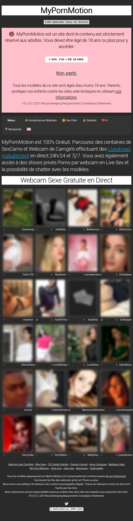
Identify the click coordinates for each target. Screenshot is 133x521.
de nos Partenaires (115, 476)
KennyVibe (28, 455)
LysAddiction (125, 455)
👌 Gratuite (89, 120)
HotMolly (60, 229)
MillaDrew (93, 455)
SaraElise (93, 319)
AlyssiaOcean (60, 409)
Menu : (12, 120)
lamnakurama (93, 274)
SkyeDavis (60, 274)
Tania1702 (28, 274)
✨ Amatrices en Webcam (41, 120)
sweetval (28, 319)
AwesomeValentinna (93, 409)
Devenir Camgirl (79, 464)
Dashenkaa (28, 229)
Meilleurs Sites (117, 464)
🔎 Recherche (12, 129)
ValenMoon (125, 364)
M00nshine (125, 229)
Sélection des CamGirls (21, 464)
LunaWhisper (60, 364)
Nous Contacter (98, 464)
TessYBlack (60, 455)
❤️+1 (105, 120)
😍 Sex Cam (69, 120)
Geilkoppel (126, 319)
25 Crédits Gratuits (58, 464)
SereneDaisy (28, 364)
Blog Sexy (41, 464)
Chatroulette (96, 468)
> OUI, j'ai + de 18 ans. (66, 59)
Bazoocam (82, 468)
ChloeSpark (125, 274)
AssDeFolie (61, 319)
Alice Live (56, 468)
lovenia (28, 409)
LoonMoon (93, 364)
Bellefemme (93, 229)
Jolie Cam (68, 468)
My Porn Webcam (39, 468)
